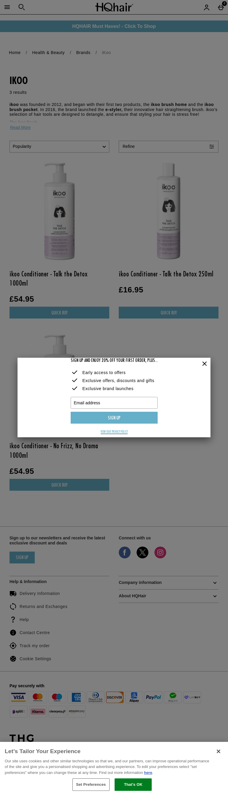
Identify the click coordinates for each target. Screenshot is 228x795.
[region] (114, 768)
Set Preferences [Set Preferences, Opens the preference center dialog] (91, 784)
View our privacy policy (114, 432)
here (148, 772)
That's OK (133, 784)
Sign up (114, 418)
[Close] (204, 364)
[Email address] (114, 403)
